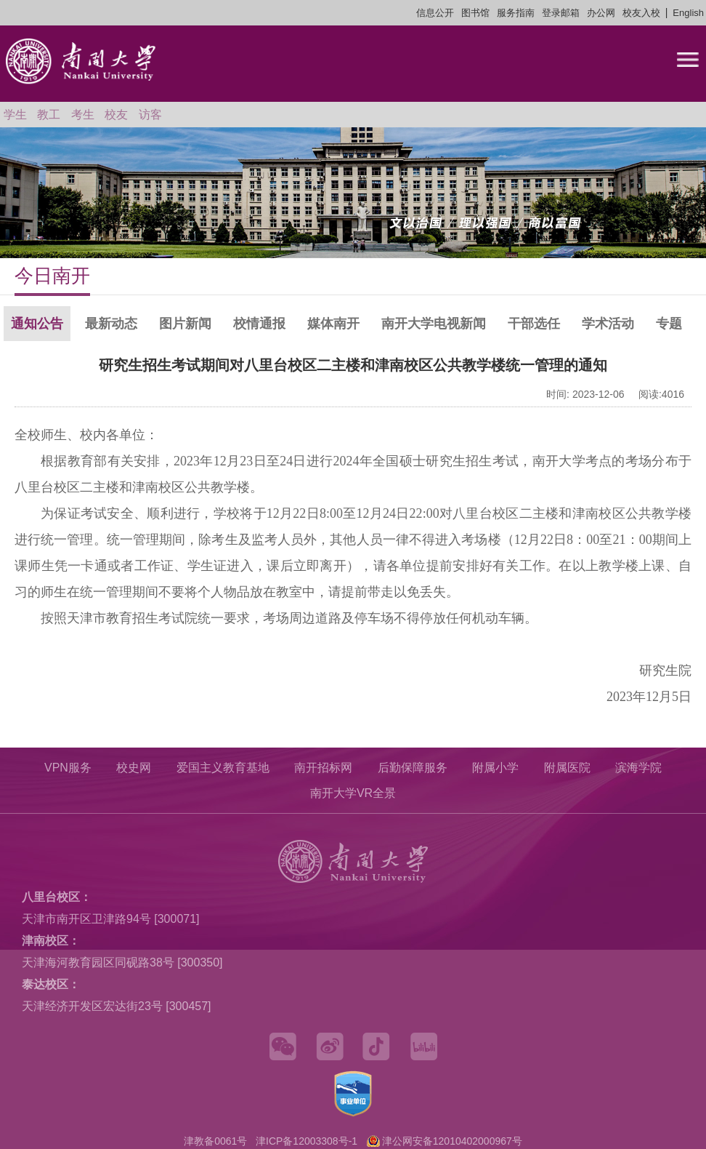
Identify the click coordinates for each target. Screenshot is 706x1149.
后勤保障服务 (412, 767)
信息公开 (435, 12)
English (688, 12)
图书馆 (475, 12)
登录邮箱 (561, 12)
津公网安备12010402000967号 (452, 1141)
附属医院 (567, 767)
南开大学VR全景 (353, 793)
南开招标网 (323, 767)
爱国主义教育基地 (222, 767)
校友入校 (641, 12)
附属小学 (495, 767)
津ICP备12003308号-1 (306, 1141)
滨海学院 (638, 767)
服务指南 (516, 12)
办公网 (601, 12)
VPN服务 (68, 767)
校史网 (133, 767)
